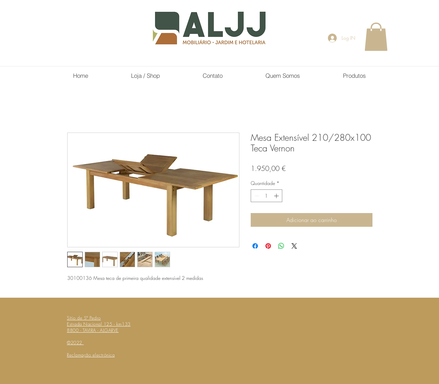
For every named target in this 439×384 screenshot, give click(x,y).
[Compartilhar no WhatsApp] (281, 246)
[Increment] (277, 196)
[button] (376, 37)
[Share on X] (294, 246)
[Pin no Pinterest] (268, 246)
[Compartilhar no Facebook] (255, 246)
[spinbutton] (266, 196)
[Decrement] (256, 196)
